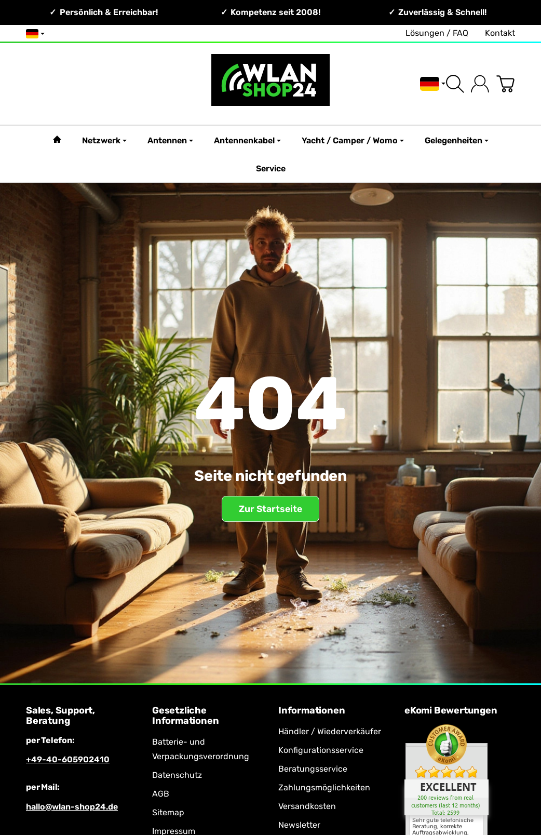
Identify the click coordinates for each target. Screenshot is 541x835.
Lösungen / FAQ (436, 33)
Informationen (311, 711)
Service (271, 168)
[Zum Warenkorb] (505, 83)
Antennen (170, 140)
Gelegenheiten (457, 140)
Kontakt (500, 33)
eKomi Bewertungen (450, 711)
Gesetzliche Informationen (185, 716)
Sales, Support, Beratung (60, 716)
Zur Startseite (270, 509)
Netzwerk (104, 140)
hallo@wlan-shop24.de (72, 807)
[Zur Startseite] (270, 84)
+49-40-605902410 (68, 759)
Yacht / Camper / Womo (353, 140)
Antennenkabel (247, 140)
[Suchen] (455, 83)
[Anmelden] (480, 83)
